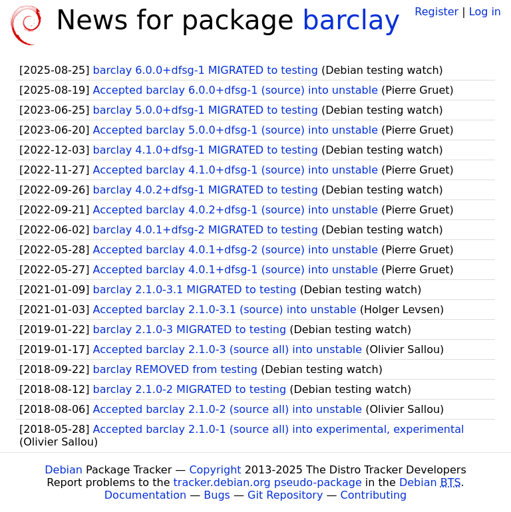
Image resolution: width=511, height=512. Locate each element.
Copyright (215, 469)
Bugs (217, 495)
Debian (64, 469)
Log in (485, 11)
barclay (351, 20)
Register (436, 11)
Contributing (374, 495)
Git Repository (285, 495)
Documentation (145, 495)
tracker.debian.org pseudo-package (268, 482)
